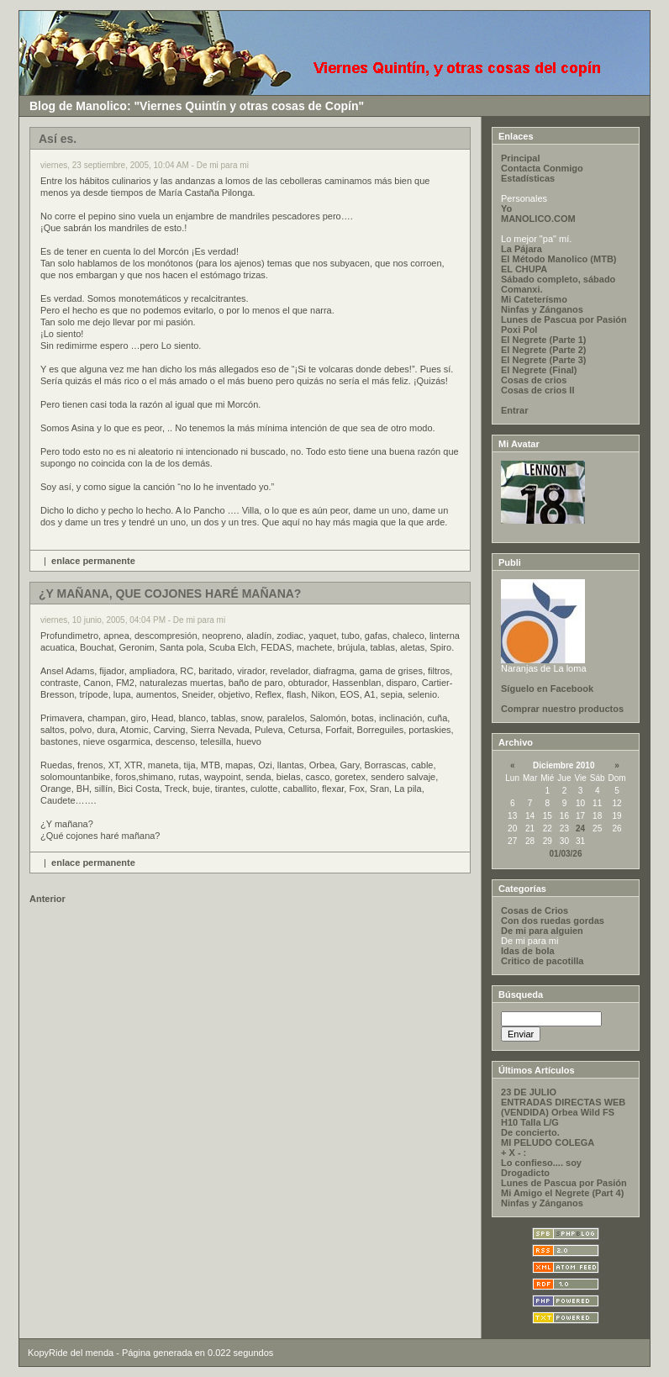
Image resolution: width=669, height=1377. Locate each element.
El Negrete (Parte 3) (543, 360)
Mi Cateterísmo (534, 299)
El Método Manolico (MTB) (558, 259)
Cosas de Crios (534, 910)
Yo (506, 208)
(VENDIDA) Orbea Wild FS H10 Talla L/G (557, 1117)
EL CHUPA (524, 269)
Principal (520, 158)
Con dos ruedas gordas (552, 920)
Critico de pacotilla (542, 961)
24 (580, 828)
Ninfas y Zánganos (542, 309)
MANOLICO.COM (538, 219)
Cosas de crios (533, 380)
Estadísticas (528, 178)
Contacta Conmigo (542, 168)
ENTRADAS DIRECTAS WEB (563, 1102)
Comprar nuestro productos (562, 709)
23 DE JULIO (528, 1092)
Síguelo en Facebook (547, 688)
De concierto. (530, 1132)
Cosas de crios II (537, 390)
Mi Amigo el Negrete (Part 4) (562, 1193)
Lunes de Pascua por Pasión (564, 319)
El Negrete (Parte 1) (543, 340)
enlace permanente (93, 561)
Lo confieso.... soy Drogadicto (541, 1168)
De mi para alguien (542, 931)
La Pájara (521, 249)
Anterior (47, 899)
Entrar (514, 410)
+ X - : (513, 1153)
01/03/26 (566, 853)
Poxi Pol (519, 329)
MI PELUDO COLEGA (547, 1142)
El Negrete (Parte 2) (543, 350)
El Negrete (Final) (539, 370)
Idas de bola (528, 951)
